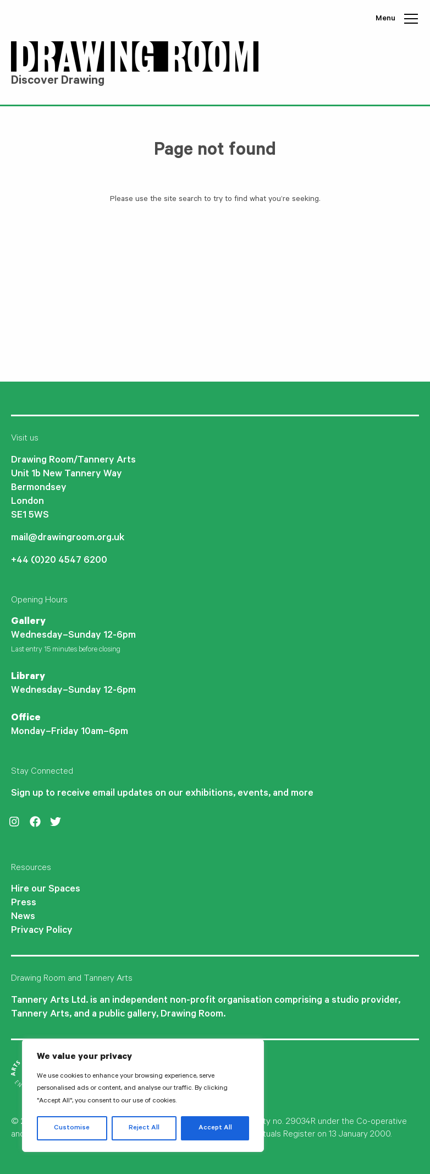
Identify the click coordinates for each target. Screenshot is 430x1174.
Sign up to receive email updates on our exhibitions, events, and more (162, 794)
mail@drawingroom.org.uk (67, 538)
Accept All (215, 1128)
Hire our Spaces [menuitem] (45, 889)
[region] (143, 1095)
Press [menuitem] (23, 903)
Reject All (144, 1128)
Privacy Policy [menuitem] (42, 931)
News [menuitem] (23, 917)
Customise (72, 1128)
